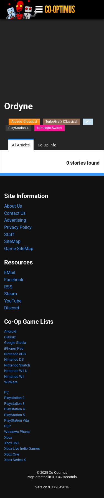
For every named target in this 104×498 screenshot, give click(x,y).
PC (6, 392)
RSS (8, 287)
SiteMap (12, 241)
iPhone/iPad (13, 348)
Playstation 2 (14, 398)
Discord (11, 307)
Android (10, 331)
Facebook (13, 279)
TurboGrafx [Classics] (61, 122)
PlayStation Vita (16, 420)
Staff (9, 234)
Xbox (8, 437)
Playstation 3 (14, 403)
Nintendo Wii (14, 376)
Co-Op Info (47, 145)
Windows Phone (17, 432)
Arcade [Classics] (24, 122)
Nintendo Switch (49, 128)
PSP (7, 426)
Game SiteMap (18, 248)
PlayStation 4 (18, 128)
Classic (10, 337)
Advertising (15, 220)
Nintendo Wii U (15, 371)
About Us (13, 206)
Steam (10, 293)
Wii (88, 122)
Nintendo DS (14, 359)
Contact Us (15, 213)
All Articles (21, 145)
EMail (9, 272)
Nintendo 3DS (15, 354)
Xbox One (11, 454)
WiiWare (10, 382)
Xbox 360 (11, 443)
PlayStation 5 (14, 415)
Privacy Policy (18, 227)
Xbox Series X (15, 460)
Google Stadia (15, 343)
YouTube (12, 301)
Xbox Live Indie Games (22, 448)
